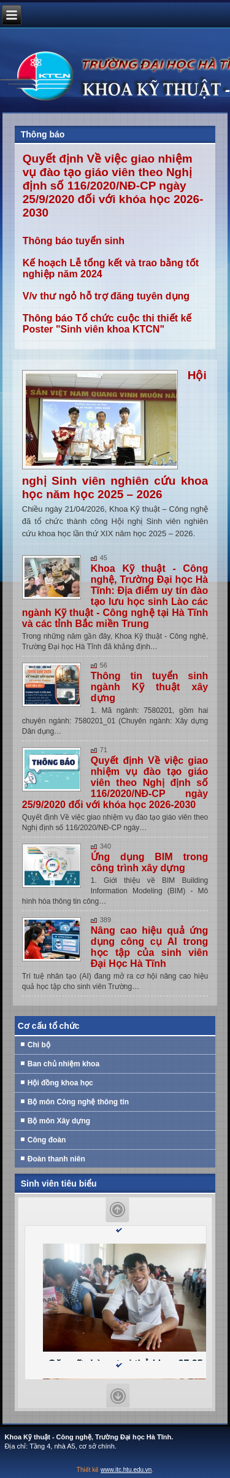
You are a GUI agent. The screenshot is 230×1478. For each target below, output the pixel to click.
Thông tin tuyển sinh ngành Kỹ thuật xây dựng (150, 687)
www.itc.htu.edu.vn (126, 1469)
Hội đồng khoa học (60, 1083)
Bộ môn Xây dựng (59, 1121)
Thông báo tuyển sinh (74, 241)
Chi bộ (39, 1045)
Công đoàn (47, 1140)
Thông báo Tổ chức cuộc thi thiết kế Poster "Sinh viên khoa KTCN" (107, 323)
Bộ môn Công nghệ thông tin (78, 1102)
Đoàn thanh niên (56, 1159)
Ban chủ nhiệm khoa (63, 1064)
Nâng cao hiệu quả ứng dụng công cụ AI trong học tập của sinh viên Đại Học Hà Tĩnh (150, 947)
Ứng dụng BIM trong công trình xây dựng (150, 862)
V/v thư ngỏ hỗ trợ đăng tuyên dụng (106, 296)
